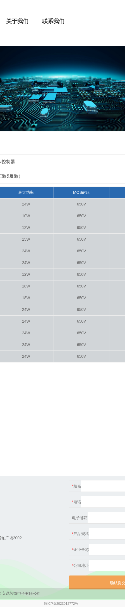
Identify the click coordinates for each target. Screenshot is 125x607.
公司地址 (81, 565)
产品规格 (81, 533)
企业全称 (81, 549)
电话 (77, 502)
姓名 (77, 486)
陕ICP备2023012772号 (61, 604)
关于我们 (17, 21)
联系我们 (53, 21)
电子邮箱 (80, 518)
